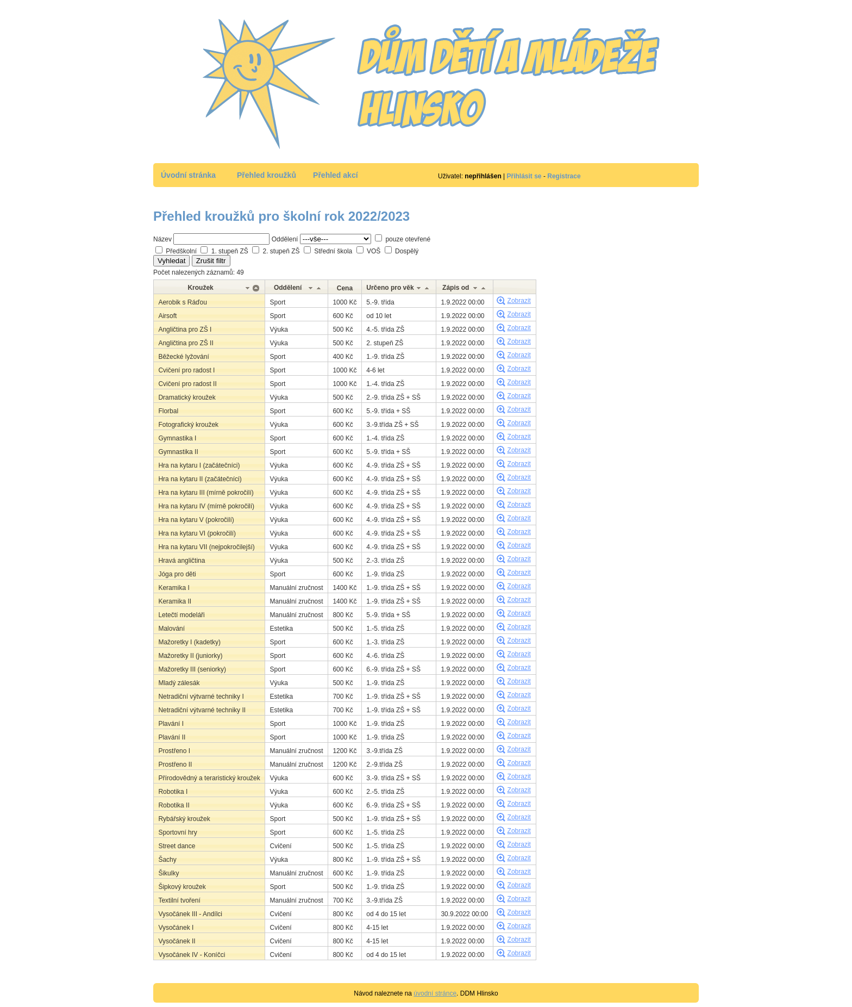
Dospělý (406, 251)
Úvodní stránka (188, 175)
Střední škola (333, 251)
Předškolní (181, 251)
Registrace (563, 176)
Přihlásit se (524, 176)
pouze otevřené (407, 239)
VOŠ (373, 251)
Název (162, 239)
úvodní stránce (435, 993)
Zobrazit (519, 300)
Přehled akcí (335, 175)
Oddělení (285, 239)
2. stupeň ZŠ (280, 251)
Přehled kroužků (266, 175)
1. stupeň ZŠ (229, 251)
